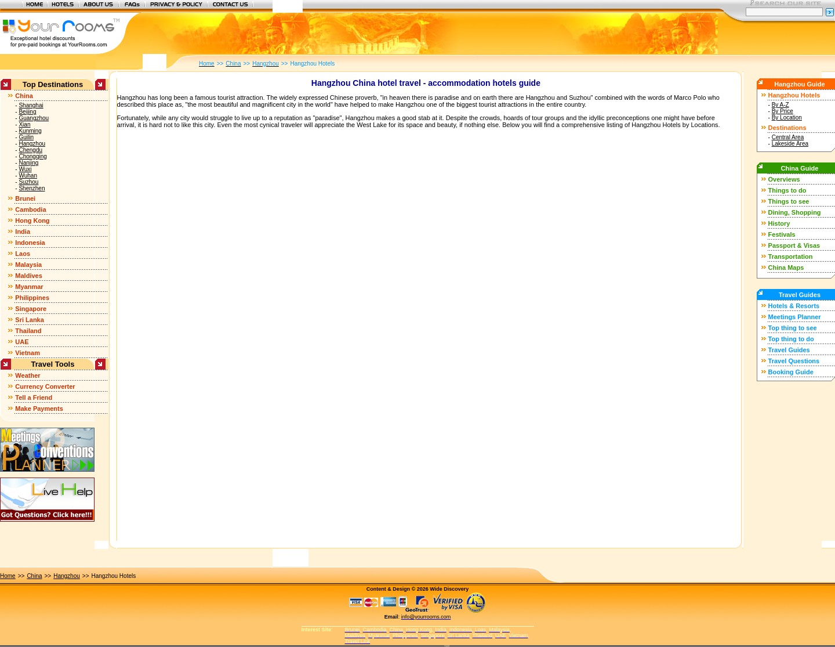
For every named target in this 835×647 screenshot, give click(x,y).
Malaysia (28, 264)
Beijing (27, 112)
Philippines (32, 297)
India (22, 231)
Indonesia (30, 242)
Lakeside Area (790, 143)
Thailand (28, 330)
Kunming (30, 131)
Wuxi (25, 169)
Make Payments (39, 408)
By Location (787, 117)
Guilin (26, 137)
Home (8, 576)
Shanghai (31, 105)
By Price (782, 111)
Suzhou (28, 182)
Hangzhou (32, 143)
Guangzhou (34, 118)
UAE (21, 341)
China (24, 95)
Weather (27, 375)
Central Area (788, 137)
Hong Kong (32, 220)
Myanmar (29, 286)
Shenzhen (32, 188)
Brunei (25, 198)
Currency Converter (45, 386)
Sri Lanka (29, 319)
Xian (24, 124)
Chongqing (32, 156)
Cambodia (30, 209)
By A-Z (780, 105)
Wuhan (28, 175)
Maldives (28, 275)
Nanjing (28, 163)
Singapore (30, 308)
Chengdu (30, 150)
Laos (22, 253)
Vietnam (27, 352)
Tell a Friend (33, 397)
